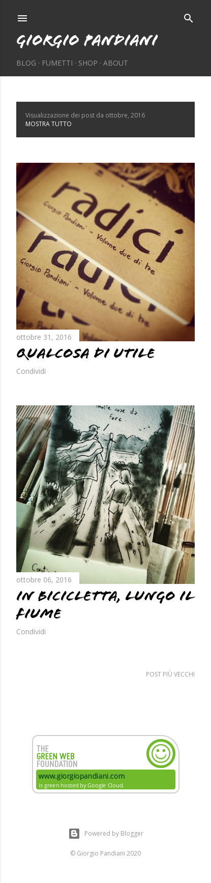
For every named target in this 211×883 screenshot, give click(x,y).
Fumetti (57, 63)
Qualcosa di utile (85, 353)
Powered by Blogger (105, 834)
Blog (26, 63)
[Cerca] (189, 16)
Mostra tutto (48, 124)
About (115, 63)
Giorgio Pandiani (87, 40)
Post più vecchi (170, 674)
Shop (88, 63)
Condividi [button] (31, 371)
